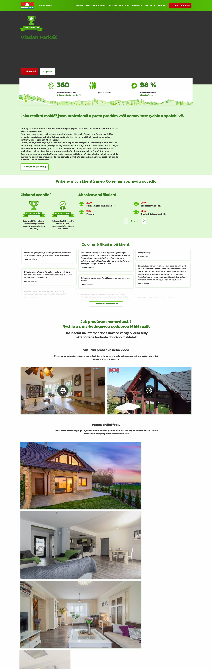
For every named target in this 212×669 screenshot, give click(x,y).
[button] (144, 221)
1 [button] (131, 220)
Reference (137, 5)
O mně (79, 5)
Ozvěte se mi (29, 71)
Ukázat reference (147, 95)
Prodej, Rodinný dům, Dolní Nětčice (102, 654)
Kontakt (162, 5)
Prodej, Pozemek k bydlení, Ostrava (159, 654)
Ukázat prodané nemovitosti (69, 95)
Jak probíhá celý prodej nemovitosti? (106, 560)
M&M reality (90, 521)
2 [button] (134, 220)
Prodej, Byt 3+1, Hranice (37, 654)
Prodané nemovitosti (119, 5)
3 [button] (138, 220)
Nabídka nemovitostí (96, 5)
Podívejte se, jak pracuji (34, 167)
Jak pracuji (150, 5)
